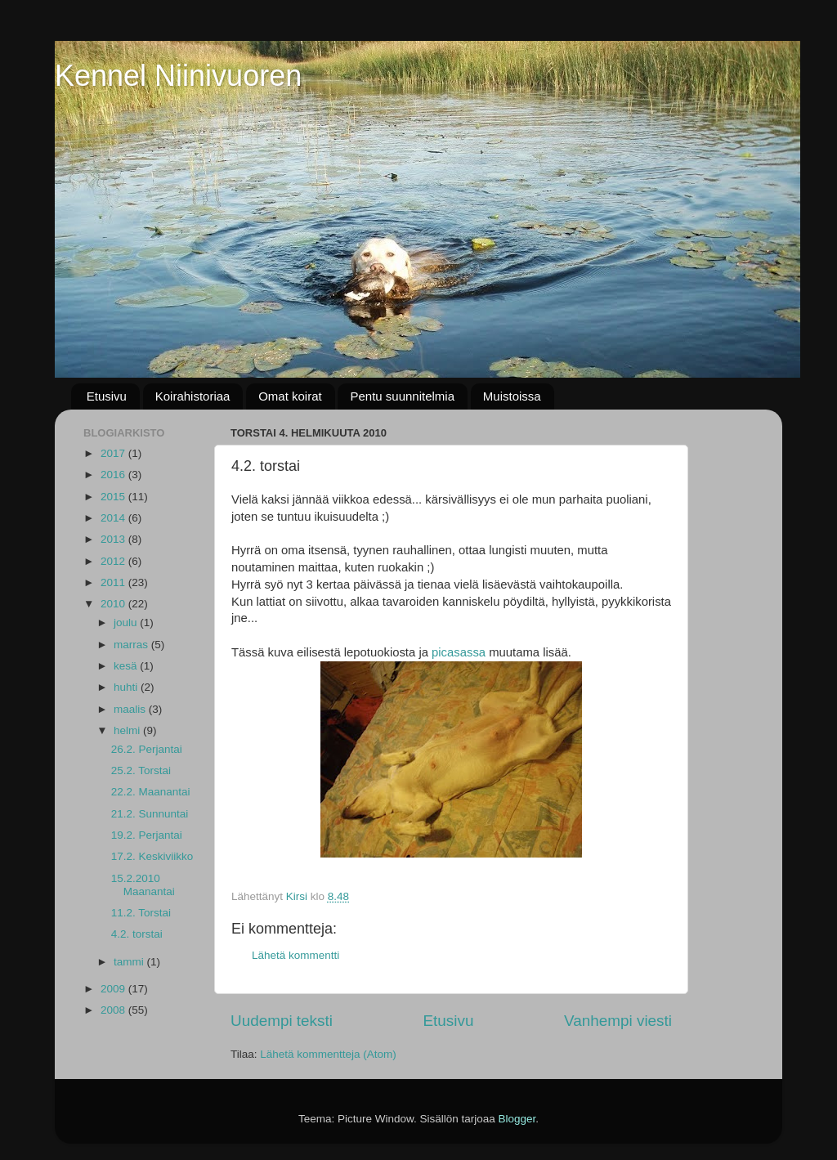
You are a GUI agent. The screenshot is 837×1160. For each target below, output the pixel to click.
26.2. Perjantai (146, 749)
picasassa (459, 652)
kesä (127, 666)
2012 (114, 561)
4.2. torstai (137, 934)
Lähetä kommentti (295, 955)
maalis (131, 709)
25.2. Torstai (141, 770)
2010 (114, 604)
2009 (114, 989)
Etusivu (107, 396)
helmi (128, 730)
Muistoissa (512, 396)
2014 (114, 518)
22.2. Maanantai (150, 792)
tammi (130, 962)
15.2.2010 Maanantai (143, 885)
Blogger (517, 1119)
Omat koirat (290, 396)
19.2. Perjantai (146, 835)
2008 (114, 1010)
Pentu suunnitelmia (402, 396)
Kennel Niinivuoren (178, 75)
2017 (114, 453)
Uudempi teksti (282, 1020)
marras (132, 644)
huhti (127, 687)
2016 (114, 474)
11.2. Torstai (141, 913)
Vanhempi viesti (618, 1020)
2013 (114, 539)
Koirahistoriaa (193, 396)
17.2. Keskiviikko (152, 856)
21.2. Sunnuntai (150, 814)
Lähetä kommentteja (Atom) (328, 1054)
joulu (127, 622)
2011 (114, 582)
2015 (114, 496)
